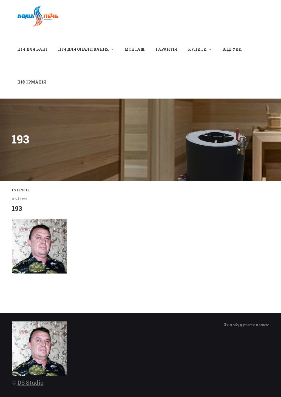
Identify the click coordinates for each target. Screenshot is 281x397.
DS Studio (31, 382)
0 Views (19, 198)
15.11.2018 (21, 190)
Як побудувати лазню (246, 324)
